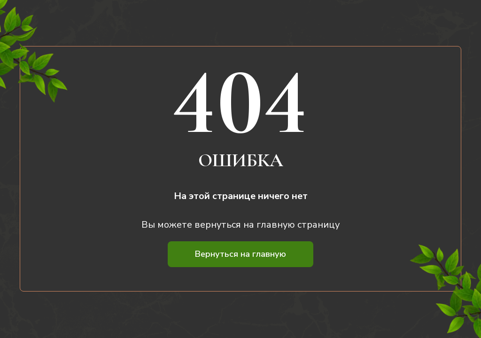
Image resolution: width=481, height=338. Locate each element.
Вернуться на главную (240, 254)
